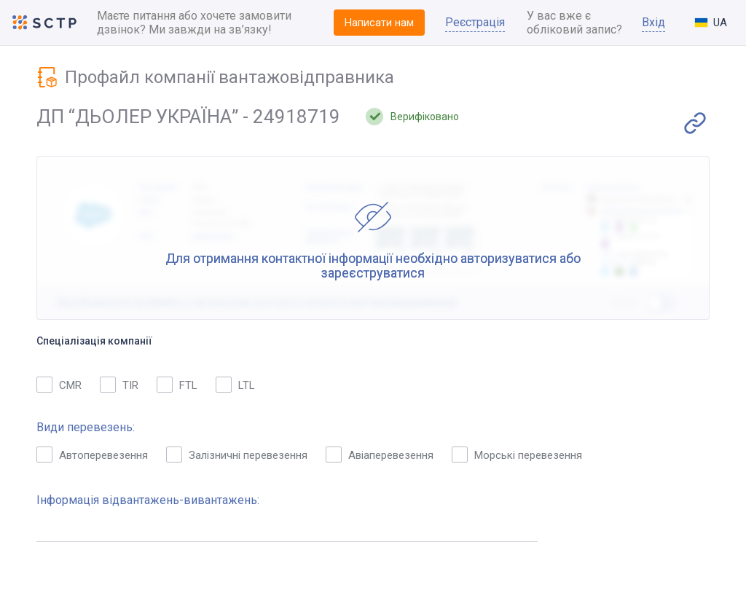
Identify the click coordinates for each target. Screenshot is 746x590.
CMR (59, 385)
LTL (235, 385)
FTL (177, 385)
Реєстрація (475, 22)
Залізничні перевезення (236, 455)
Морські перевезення (517, 455)
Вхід (653, 22)
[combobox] (711, 22)
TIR (119, 385)
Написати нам (379, 22)
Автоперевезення (92, 455)
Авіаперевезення (379, 455)
